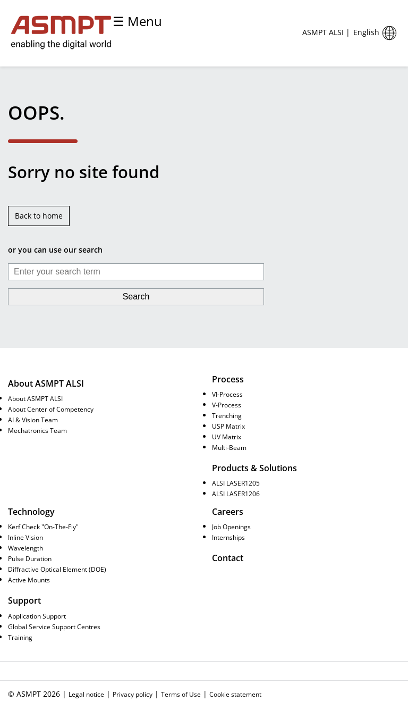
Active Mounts (29, 579)
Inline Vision (25, 537)
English (376, 33)
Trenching (227, 415)
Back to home (39, 216)
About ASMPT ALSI (35, 398)
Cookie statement (235, 694)
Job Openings (231, 526)
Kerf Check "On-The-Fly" (43, 526)
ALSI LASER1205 (236, 483)
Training (20, 637)
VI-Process (227, 394)
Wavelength (25, 548)
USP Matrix (228, 426)
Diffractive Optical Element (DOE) (57, 569)
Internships (228, 537)
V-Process (226, 404)
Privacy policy (132, 694)
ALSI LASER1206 (236, 493)
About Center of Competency (51, 409)
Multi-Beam (229, 447)
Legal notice (86, 694)
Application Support (37, 616)
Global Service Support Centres (54, 626)
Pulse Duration (30, 558)
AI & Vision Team (33, 419)
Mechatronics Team (37, 430)
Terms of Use (181, 694)
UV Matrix (226, 436)
